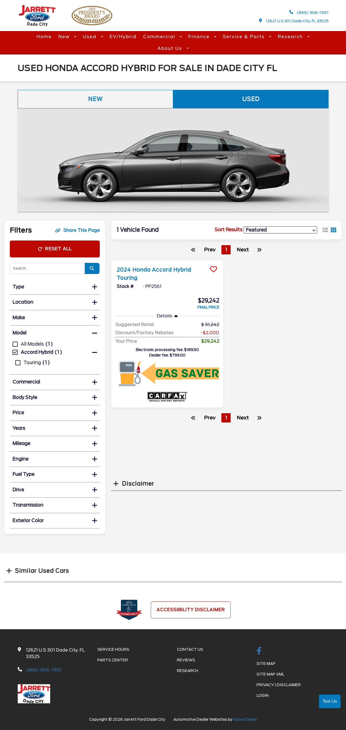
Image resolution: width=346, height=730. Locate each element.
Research (291, 36)
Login (263, 695)
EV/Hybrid (123, 36)
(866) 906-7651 (309, 12)
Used (90, 36)
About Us (171, 48)
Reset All (55, 248)
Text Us (330, 701)
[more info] (167, 260)
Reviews (186, 660)
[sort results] (280, 229)
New (64, 36)
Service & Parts (244, 36)
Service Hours (113, 649)
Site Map (266, 663)
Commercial (160, 36)
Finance (199, 36)
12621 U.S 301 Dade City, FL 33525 (294, 21)
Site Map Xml (270, 674)
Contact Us (190, 649)
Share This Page (77, 230)
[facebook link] (259, 651)
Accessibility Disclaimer (191, 609)
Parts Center (112, 660)
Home (44, 36)
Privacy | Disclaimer (279, 685)
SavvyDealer (245, 719)
